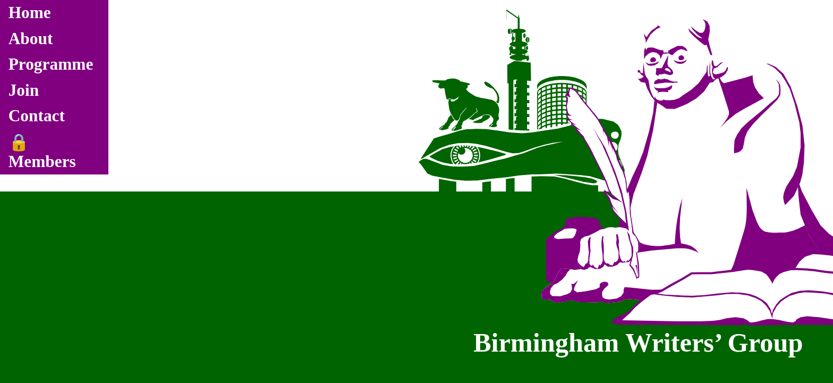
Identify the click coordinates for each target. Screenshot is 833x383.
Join (23, 90)
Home (29, 12)
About (30, 38)
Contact (36, 115)
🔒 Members (42, 152)
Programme (51, 64)
